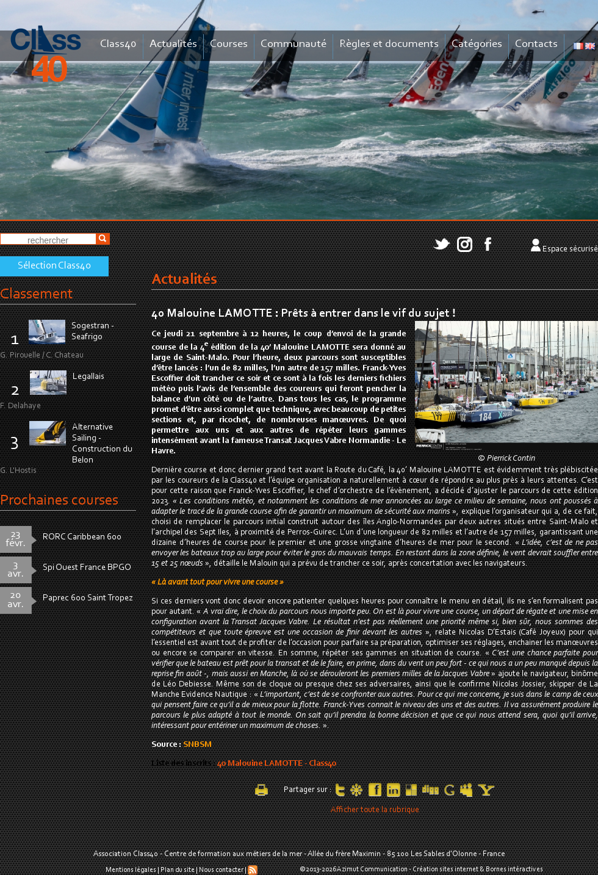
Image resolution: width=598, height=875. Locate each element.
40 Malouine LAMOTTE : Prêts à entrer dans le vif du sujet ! (303, 314)
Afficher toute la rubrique (375, 810)
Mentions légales (131, 869)
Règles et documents (389, 44)
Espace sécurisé (570, 249)
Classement (36, 294)
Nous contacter (221, 869)
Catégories (477, 44)
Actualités (173, 44)
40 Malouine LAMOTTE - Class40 (276, 764)
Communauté (293, 44)
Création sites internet (445, 869)
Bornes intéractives (514, 869)
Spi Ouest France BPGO (87, 567)
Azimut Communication (372, 869)
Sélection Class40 (54, 266)
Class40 (118, 44)
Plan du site (177, 869)
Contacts (536, 44)
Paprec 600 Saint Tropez (88, 598)
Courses (229, 44)
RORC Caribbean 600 (82, 537)
